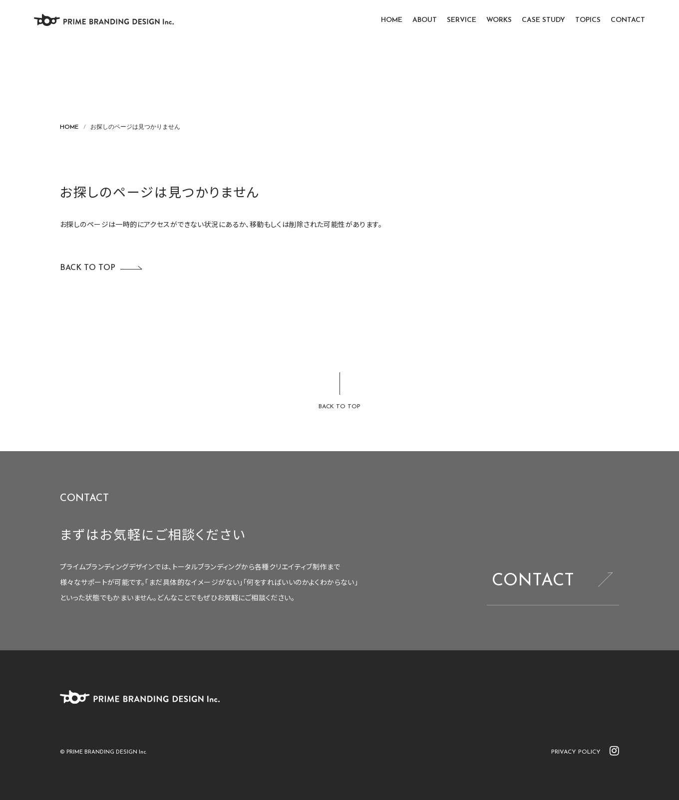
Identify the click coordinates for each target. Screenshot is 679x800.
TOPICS (588, 20)
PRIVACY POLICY (576, 752)
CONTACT (628, 20)
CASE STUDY (543, 20)
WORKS (499, 20)
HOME (391, 20)
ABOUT (424, 20)
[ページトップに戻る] (339, 391)
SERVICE (461, 20)
